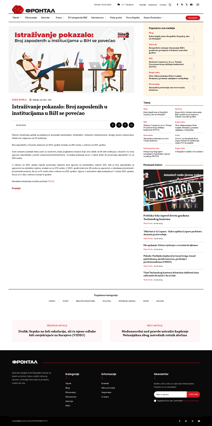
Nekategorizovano (151, 148)
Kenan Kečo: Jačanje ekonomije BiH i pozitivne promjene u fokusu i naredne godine (168, 50)
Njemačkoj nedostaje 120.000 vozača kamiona (167, 89)
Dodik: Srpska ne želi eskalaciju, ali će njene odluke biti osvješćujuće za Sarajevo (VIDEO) (57, 334)
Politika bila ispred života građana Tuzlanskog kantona (166, 217)
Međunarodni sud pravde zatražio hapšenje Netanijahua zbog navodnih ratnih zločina (155, 334)
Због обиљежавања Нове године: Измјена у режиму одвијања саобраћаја (168, 77)
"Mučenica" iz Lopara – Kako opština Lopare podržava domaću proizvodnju (172, 233)
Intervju (153, 45)
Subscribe (193, 394)
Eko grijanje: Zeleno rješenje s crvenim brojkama (170, 245)
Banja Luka (154, 73)
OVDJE (51, 181)
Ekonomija (154, 84)
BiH (151, 59)
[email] (170, 394)
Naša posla (19, 100)
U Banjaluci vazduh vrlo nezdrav (189, 151)
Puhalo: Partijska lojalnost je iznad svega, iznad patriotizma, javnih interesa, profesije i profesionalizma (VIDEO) (169, 259)
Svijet (177, 135)
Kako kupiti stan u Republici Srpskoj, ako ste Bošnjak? (169, 37)
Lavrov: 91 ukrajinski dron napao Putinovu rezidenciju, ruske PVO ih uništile (187, 141)
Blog (151, 33)
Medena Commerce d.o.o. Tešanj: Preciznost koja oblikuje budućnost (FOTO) (166, 64)
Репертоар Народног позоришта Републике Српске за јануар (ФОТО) (156, 154)
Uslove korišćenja (190, 401)
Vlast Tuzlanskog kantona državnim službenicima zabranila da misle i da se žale (171, 274)
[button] (170, 4)
